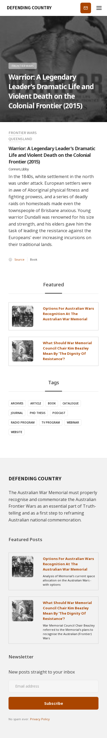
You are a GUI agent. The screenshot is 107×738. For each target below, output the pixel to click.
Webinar (73, 422)
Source (19, 259)
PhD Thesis (38, 413)
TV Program (51, 422)
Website (16, 432)
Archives (17, 403)
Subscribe (85, 7)
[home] (27, 8)
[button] (99, 8)
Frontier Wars (23, 65)
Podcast (58, 413)
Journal (17, 413)
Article (35, 403)
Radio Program (23, 422)
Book (52, 403)
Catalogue (71, 403)
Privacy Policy (40, 719)
